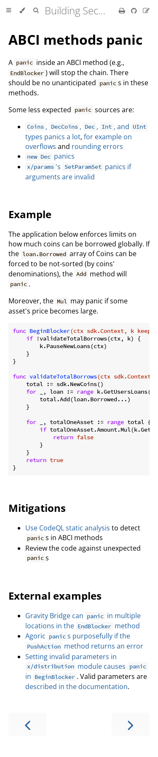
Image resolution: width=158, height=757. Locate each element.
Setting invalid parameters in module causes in (86, 666)
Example (29, 214)
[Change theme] (22, 10)
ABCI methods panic (75, 39)
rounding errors (97, 146)
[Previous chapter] (27, 724)
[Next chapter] (131, 724)
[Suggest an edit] (146, 10)
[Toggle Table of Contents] (8, 10)
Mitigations (37, 508)
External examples (55, 596)
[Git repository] (135, 10)
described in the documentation (76, 686)
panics (50, 156)
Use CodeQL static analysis (67, 528)
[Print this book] (123, 10)
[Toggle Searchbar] (36, 10)
